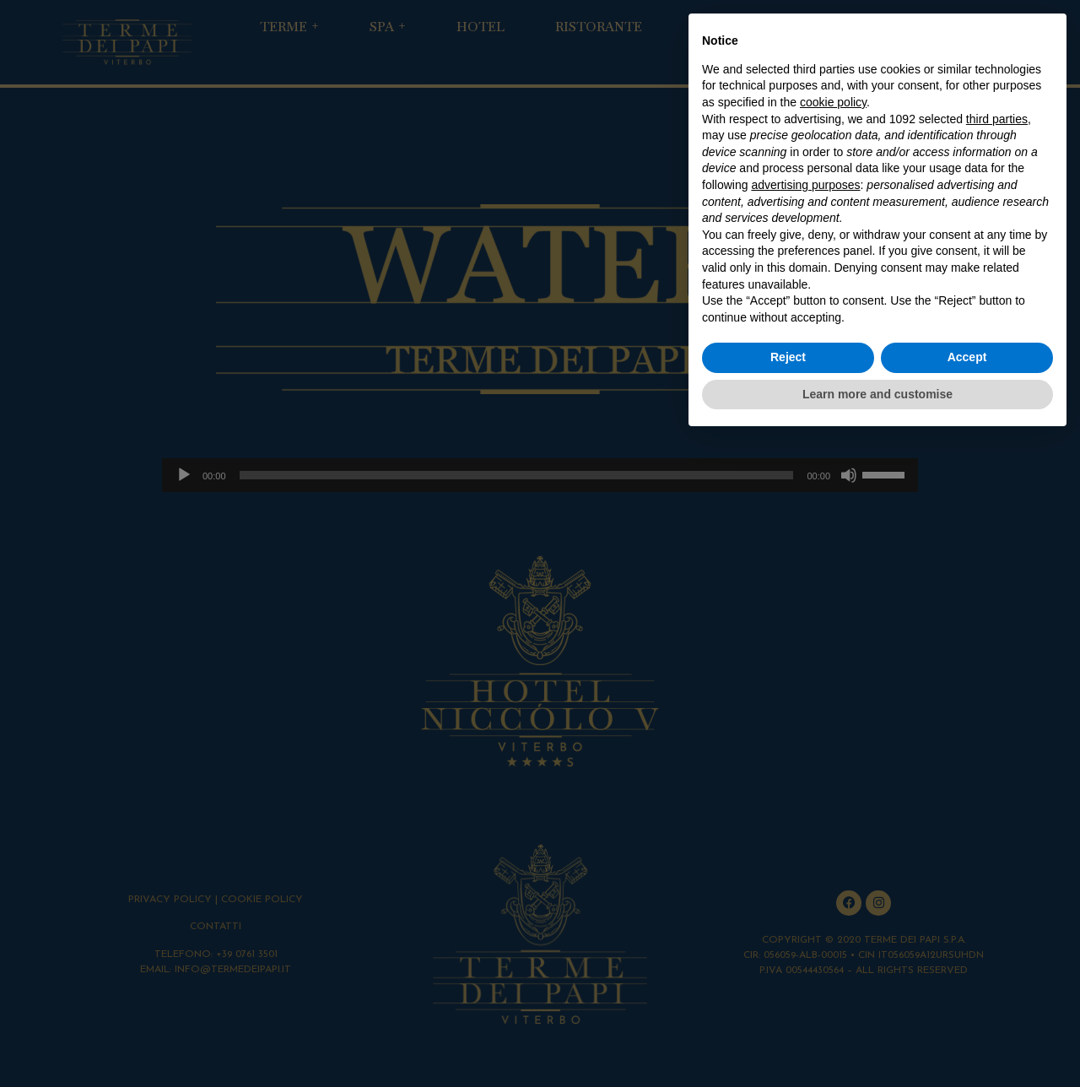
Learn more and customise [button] (877, 394)
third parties (997, 119)
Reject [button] (788, 357)
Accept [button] (967, 357)
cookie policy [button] (833, 102)
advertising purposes (805, 185)
